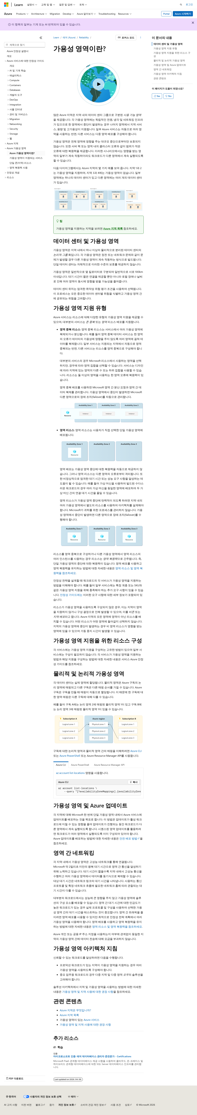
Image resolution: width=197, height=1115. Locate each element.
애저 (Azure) (69, 37)
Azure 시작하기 (183, 13)
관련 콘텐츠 (160, 78)
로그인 (189, 4)
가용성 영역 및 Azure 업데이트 (170, 64)
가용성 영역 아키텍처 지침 (168, 73)
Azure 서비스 (91, 1019)
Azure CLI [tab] (61, 764)
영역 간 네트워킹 (163, 69)
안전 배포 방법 (128, 838)
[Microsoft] (6, 4)
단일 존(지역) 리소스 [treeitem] (20, 162)
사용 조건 (116, 1104)
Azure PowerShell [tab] (80, 764)
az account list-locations (70, 773)
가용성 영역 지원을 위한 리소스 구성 (172, 54)
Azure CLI (136, 751)
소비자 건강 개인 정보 (92, 1104)
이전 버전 (26, 1104)
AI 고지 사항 (10, 1104)
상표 (127, 1104)
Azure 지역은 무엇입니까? (75, 1010)
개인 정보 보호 (66, 1104)
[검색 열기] (181, 5)
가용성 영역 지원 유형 (165, 48)
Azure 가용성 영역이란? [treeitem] (22, 153)
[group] (98, 790)
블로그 (39, 1104)
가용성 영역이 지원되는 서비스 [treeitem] (26, 157)
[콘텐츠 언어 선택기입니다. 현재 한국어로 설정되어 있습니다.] (11, 1096)
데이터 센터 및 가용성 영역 (168, 43)
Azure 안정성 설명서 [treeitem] (17, 51)
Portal (166, 13)
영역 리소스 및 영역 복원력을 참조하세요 (117, 926)
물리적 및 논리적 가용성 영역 (169, 60)
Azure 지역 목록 (113, 228)
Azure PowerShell (69, 755)
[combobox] (24, 45)
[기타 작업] (141, 37)
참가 (51, 1104)
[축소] (41, 38)
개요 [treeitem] (9, 56)
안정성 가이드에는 (71, 595)
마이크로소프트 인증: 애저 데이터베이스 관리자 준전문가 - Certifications (92, 1056)
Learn (56, 37)
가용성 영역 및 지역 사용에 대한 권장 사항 (87, 991)
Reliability (84, 37)
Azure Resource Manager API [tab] (109, 764)
